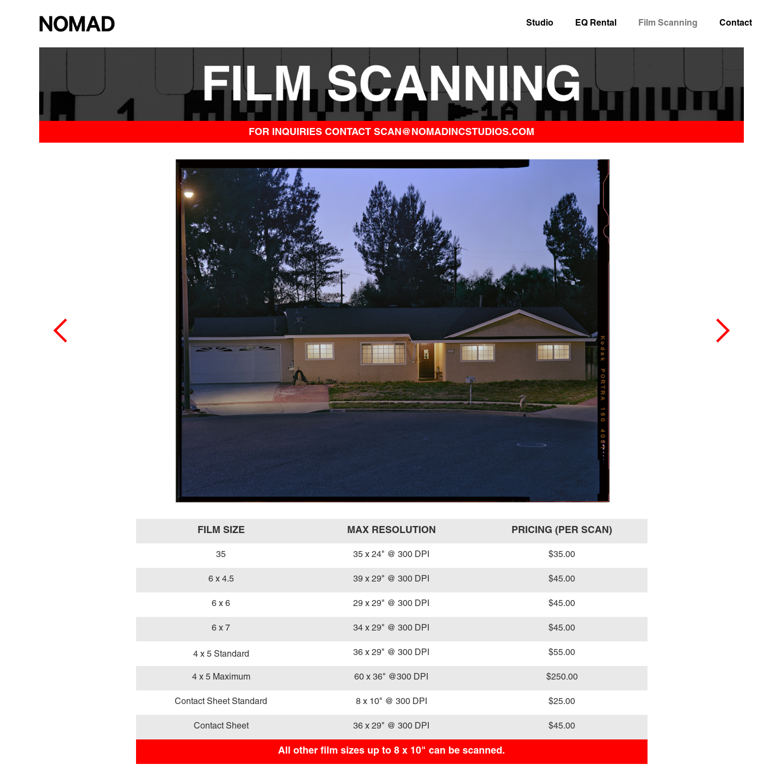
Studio (539, 22)
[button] (61, 331)
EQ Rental (595, 22)
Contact (735, 22)
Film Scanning (668, 22)
